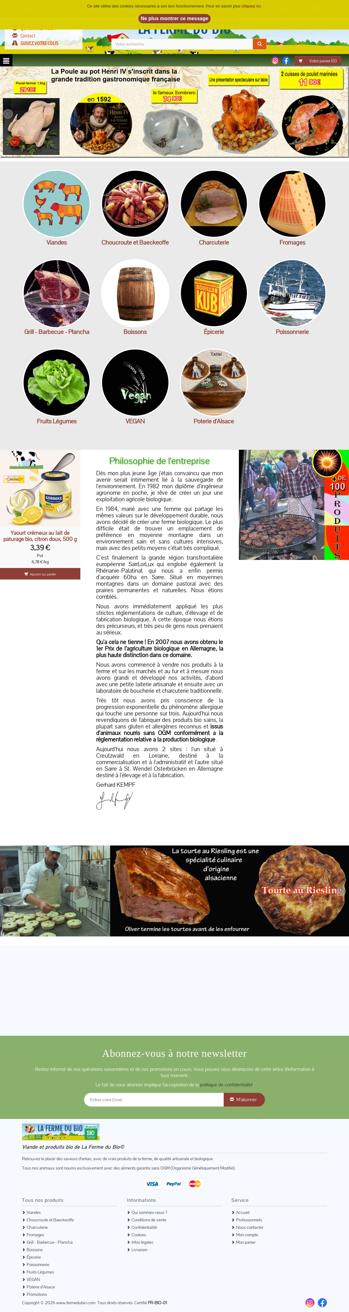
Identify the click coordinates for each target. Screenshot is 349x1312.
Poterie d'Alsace (214, 421)
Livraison (139, 1249)
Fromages (292, 242)
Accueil (242, 1212)
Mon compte (247, 1235)
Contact (27, 35)
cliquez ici (251, 6)
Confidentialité (144, 1227)
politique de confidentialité (226, 1084)
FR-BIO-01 (157, 1302)
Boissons (135, 332)
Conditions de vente (149, 1220)
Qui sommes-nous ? (149, 1212)
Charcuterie (214, 242)
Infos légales (142, 1242)
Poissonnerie (292, 332)
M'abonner (246, 1099)
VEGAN (135, 421)
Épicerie (214, 332)
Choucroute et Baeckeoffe (135, 242)
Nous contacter (249, 1227)
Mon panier (246, 1242)
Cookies (139, 1235)
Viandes (57, 242)
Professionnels (249, 1220)
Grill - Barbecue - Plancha (56, 332)
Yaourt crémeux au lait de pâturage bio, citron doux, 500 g (40, 536)
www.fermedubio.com (75, 1302)
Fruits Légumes (57, 421)
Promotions (37, 1294)
